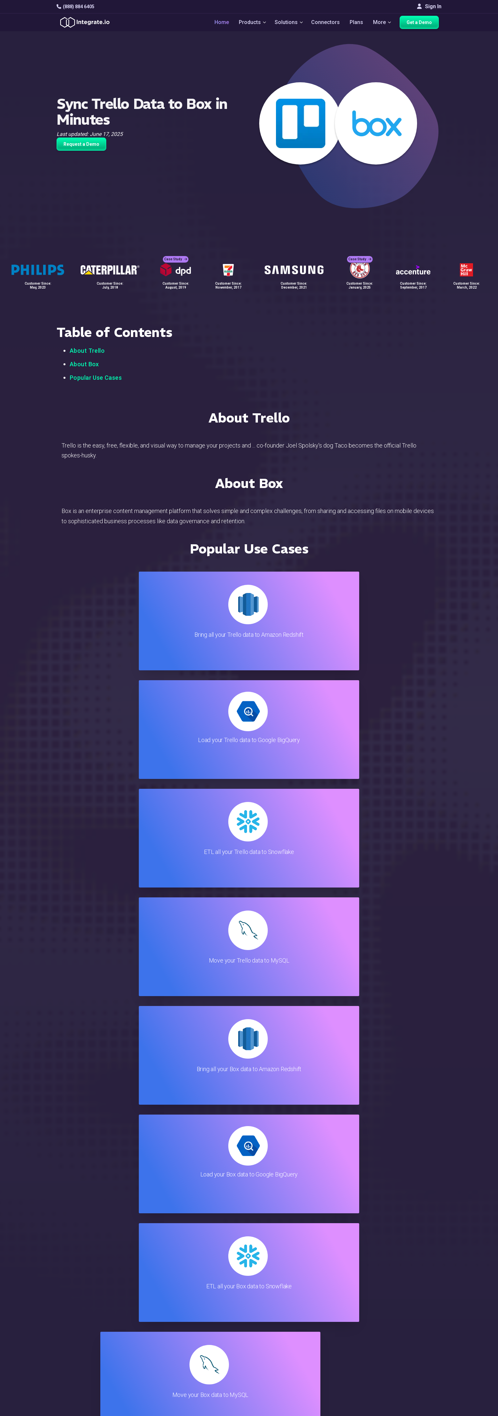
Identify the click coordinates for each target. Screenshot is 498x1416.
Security (281, 1351)
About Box (84, 364)
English (413, 1365)
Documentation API (294, 1342)
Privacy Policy (288, 1368)
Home (218, 23)
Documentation (289, 1333)
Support (152, 1351)
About (412, 1324)
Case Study (175, 253)
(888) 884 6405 (75, 6)
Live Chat (282, 1306)
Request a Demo (81, 144)
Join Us (414, 1342)
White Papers (420, 1306)
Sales (150, 1342)
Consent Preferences (296, 1386)
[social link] (60, 1349)
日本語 (413, 1374)
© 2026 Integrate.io (77, 1409)
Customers (418, 1297)
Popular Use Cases (96, 377)
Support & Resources (296, 1315)
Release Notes (160, 1368)
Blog (277, 1297)
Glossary (282, 1377)
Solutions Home (161, 1297)
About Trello (87, 350)
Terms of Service (423, 1409)
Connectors (326, 23)
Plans (357, 23)
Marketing (154, 1333)
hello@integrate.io (85, 1314)
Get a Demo (422, 23)
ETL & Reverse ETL (165, 1306)
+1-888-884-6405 (84, 1333)
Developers (156, 1359)
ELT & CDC (155, 1315)
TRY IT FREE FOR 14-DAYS (125, 1210)
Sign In (429, 6)
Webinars (416, 1315)
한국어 (413, 1383)
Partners (415, 1333)
